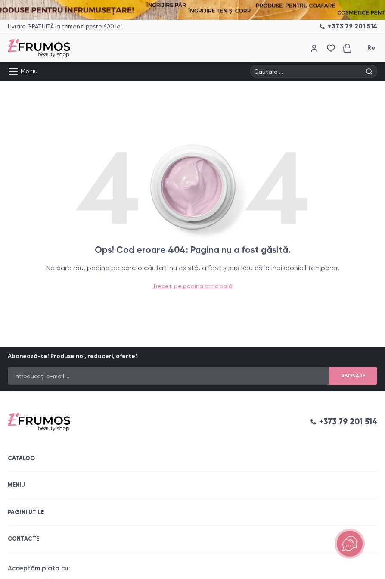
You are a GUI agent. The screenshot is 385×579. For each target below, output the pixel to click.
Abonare (353, 376)
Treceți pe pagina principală (192, 286)
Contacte (23, 538)
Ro (371, 47)
